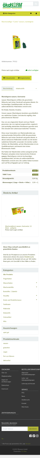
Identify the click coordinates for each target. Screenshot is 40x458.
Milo (4, 321)
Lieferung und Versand (28, 383)
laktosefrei (6, 360)
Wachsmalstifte (20, 287)
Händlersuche (29, 257)
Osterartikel (7, 317)
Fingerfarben (7, 279)
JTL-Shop (23, 451)
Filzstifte (20, 295)
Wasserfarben (20, 283)
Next (34, 215)
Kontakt (24, 403)
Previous (5, 215)
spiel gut (6, 332)
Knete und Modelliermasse (20, 300)
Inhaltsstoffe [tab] (20, 88)
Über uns (4, 372)
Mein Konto (25, 407)
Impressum (5, 389)
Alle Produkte (8, 274)
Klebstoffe (6, 313)
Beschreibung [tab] (7, 88)
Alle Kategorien (9, 13)
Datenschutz (5, 385)
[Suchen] (24, 4)
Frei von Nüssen (8, 356)
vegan (5, 352)
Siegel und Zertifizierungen (6, 381)
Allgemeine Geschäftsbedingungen (28, 373)
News (23, 396)
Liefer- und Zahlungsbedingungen (28, 379)
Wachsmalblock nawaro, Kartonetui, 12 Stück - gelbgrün (18, 227)
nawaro (35, 170)
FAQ (23, 392)
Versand (28, 443)
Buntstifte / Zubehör (10, 291)
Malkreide (6, 308)
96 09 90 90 (36, 174)
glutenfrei (6, 348)
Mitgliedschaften (6, 376)
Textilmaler (7, 304)
